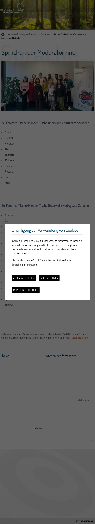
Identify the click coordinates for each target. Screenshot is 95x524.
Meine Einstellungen (25, 290)
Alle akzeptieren (23, 278)
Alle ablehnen (49, 278)
